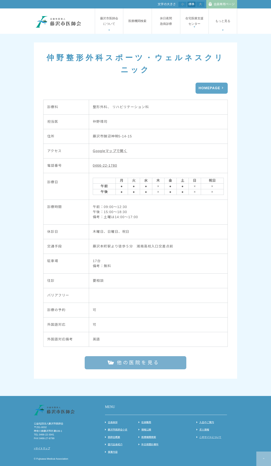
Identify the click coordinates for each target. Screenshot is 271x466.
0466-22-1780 (105, 165)
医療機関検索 (137, 21)
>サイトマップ (42, 448)
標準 (191, 4)
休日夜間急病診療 (166, 21)
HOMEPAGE (209, 88)
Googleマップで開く (110, 151)
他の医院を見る (138, 362)
